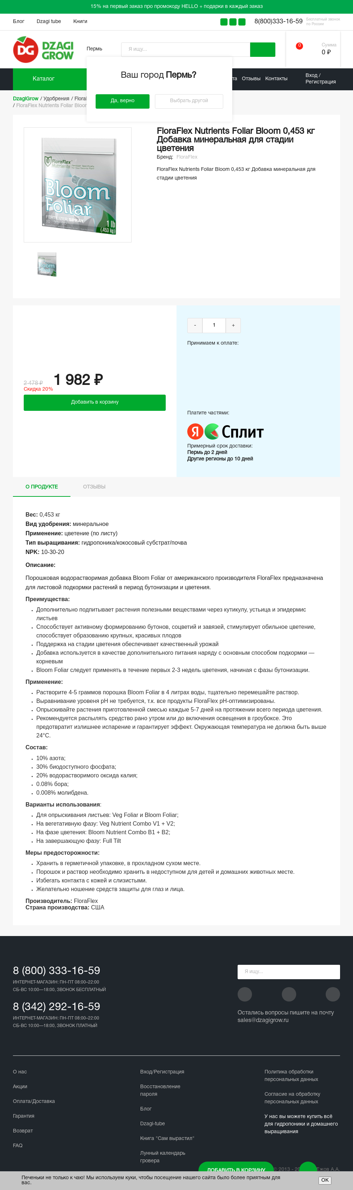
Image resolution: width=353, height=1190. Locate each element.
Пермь (94, 49)
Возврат (23, 1131)
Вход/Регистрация (162, 1072)
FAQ (18, 1146)
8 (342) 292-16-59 (56, 1007)
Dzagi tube (49, 21)
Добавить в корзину (236, 1170)
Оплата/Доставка (34, 1101)
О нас (20, 1072)
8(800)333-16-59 (279, 22)
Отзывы (251, 79)
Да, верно (122, 101)
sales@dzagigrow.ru (263, 1020)
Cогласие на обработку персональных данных (292, 1098)
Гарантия (24, 1116)
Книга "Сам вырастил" (167, 1138)
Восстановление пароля (160, 1091)
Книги (80, 21)
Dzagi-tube (152, 1124)
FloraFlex (186, 157)
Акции (20, 1087)
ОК (325, 1180)
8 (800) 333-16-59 (56, 971)
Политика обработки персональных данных (291, 1076)
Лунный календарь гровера (162, 1157)
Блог (18, 21)
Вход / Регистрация (321, 79)
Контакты (276, 79)
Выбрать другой (189, 101)
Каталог (44, 79)
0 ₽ (326, 53)
